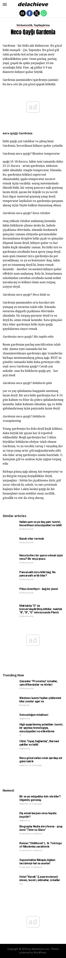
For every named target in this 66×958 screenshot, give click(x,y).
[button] (5, 4)
